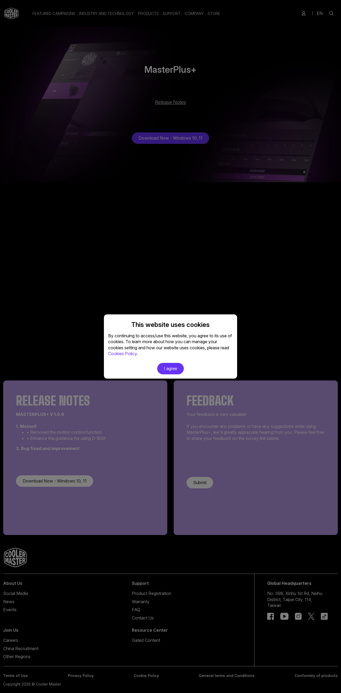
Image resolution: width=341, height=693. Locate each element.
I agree (170, 368)
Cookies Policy (122, 353)
